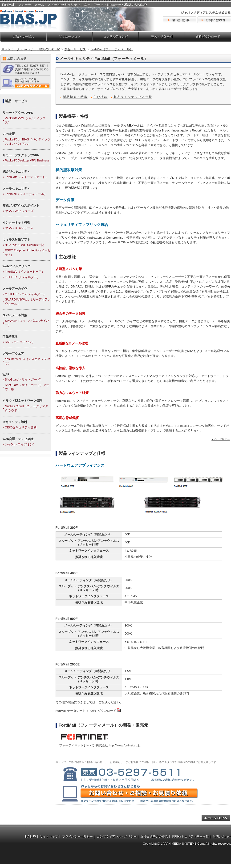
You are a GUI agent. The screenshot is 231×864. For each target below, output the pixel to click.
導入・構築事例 (162, 36)
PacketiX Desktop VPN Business (27, 160)
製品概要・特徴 (75, 97)
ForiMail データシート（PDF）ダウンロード (86, 710)
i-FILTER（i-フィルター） (22, 277)
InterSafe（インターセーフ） (25, 271)
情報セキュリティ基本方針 (190, 836)
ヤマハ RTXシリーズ (19, 228)
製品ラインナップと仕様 (132, 97)
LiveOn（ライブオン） (20, 444)
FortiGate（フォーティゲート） (26, 177)
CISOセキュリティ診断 (21, 427)
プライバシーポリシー (77, 836)
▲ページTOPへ (220, 439)
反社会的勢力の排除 (154, 836)
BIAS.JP (30, 836)
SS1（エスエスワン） (20, 342)
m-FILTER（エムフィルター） (25, 294)
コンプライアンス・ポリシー (117, 836)
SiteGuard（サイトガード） (24, 379)
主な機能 (100, 97)
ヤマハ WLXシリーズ (19, 211)
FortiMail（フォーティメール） (26, 194)
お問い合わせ (222, 836)
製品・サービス (23, 36)
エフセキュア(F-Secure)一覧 (24, 245)
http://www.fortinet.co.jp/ (125, 745)
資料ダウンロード (208, 36)
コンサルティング (115, 36)
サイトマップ (49, 836)
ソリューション (69, 36)
